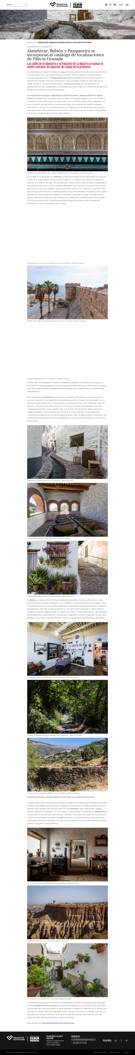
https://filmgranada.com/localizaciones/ (58, 1023)
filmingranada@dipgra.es (83, 1039)
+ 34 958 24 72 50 (79, 1043)
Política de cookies (114, 1052)
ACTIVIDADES (30, 46)
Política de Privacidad (100, 1052)
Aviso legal (125, 1052)
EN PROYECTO (37, 46)
